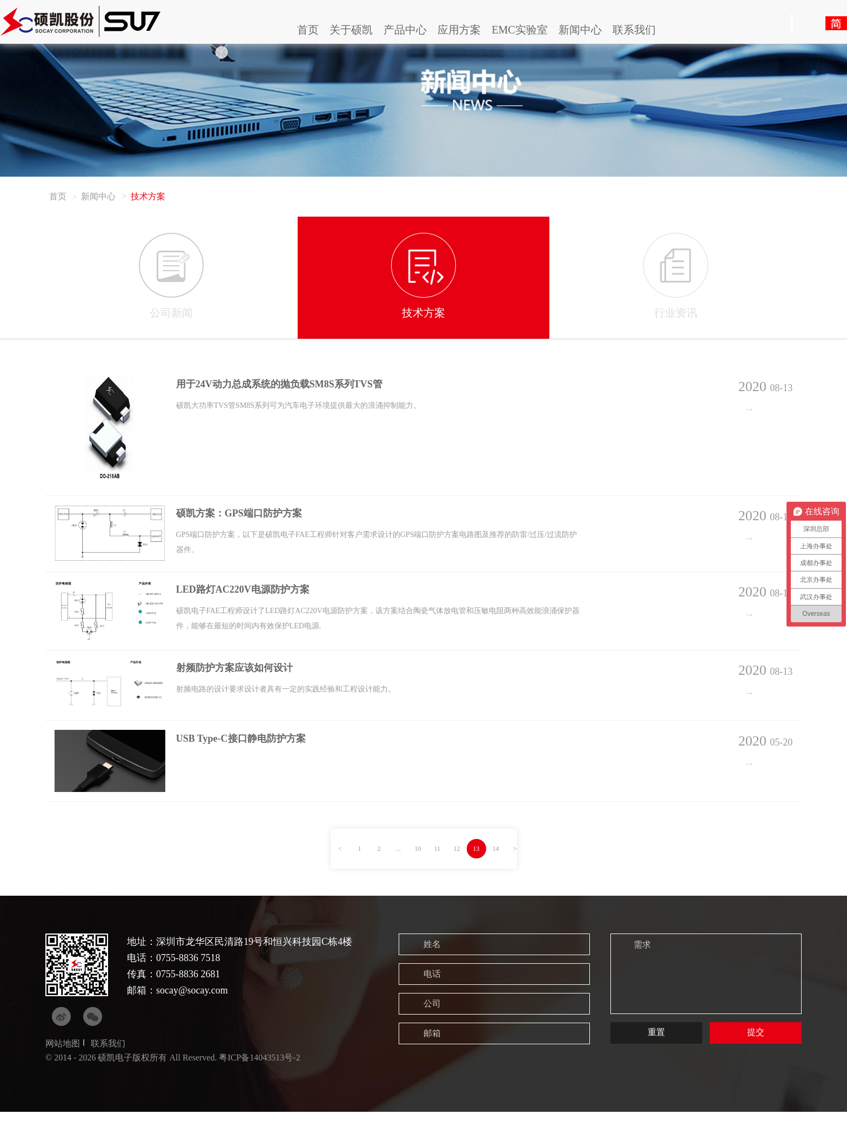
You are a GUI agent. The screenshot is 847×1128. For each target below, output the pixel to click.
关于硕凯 (351, 30)
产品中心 (405, 30)
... (398, 865)
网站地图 (62, 1059)
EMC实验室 (519, 30)
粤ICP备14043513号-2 (259, 1073)
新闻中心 (580, 30)
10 (418, 865)
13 (476, 865)
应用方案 (459, 30)
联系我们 (634, 30)
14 (496, 865)
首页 (308, 30)
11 (437, 865)
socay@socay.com (192, 1006)
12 (457, 865)
